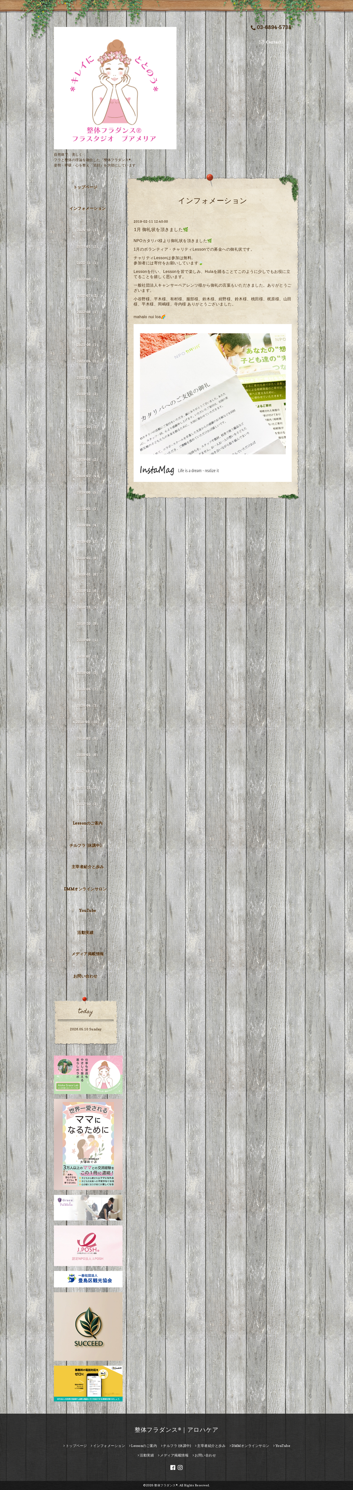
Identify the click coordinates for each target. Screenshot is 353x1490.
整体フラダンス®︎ (166, 1485)
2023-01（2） (88, 246)
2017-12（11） (88, 771)
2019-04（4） (88, 525)
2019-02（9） (88, 558)
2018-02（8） (88, 738)
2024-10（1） (88, 230)
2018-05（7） (88, 689)
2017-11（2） (88, 787)
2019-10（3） (88, 427)
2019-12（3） (88, 394)
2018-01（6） (88, 755)
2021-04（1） (88, 361)
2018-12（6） (88, 591)
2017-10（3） (88, 804)
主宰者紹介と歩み (88, 866)
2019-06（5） (88, 492)
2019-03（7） (88, 541)
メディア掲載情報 (88, 953)
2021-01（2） (88, 377)
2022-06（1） (88, 312)
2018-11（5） (88, 607)
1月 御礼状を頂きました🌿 (161, 229)
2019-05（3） (88, 509)
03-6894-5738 (271, 27)
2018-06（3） (88, 673)
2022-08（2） (88, 279)
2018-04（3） (88, 705)
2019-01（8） (88, 574)
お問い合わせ (85, 976)
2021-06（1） (88, 345)
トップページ (85, 187)
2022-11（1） (88, 263)
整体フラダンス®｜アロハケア (176, 1429)
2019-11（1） (88, 410)
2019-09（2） (88, 443)
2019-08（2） (88, 459)
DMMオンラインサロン (85, 888)
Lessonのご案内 (88, 823)
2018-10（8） (88, 623)
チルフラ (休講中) (85, 845)
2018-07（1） (88, 656)
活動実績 (85, 932)
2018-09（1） (88, 640)
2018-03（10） (88, 722)
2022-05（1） (88, 328)
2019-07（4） (88, 476)
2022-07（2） (88, 295)
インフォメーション (87, 208)
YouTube (87, 910)
